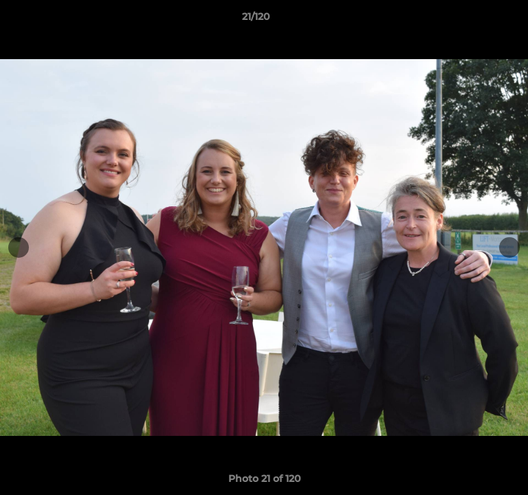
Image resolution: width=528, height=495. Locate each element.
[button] (478, 20)
